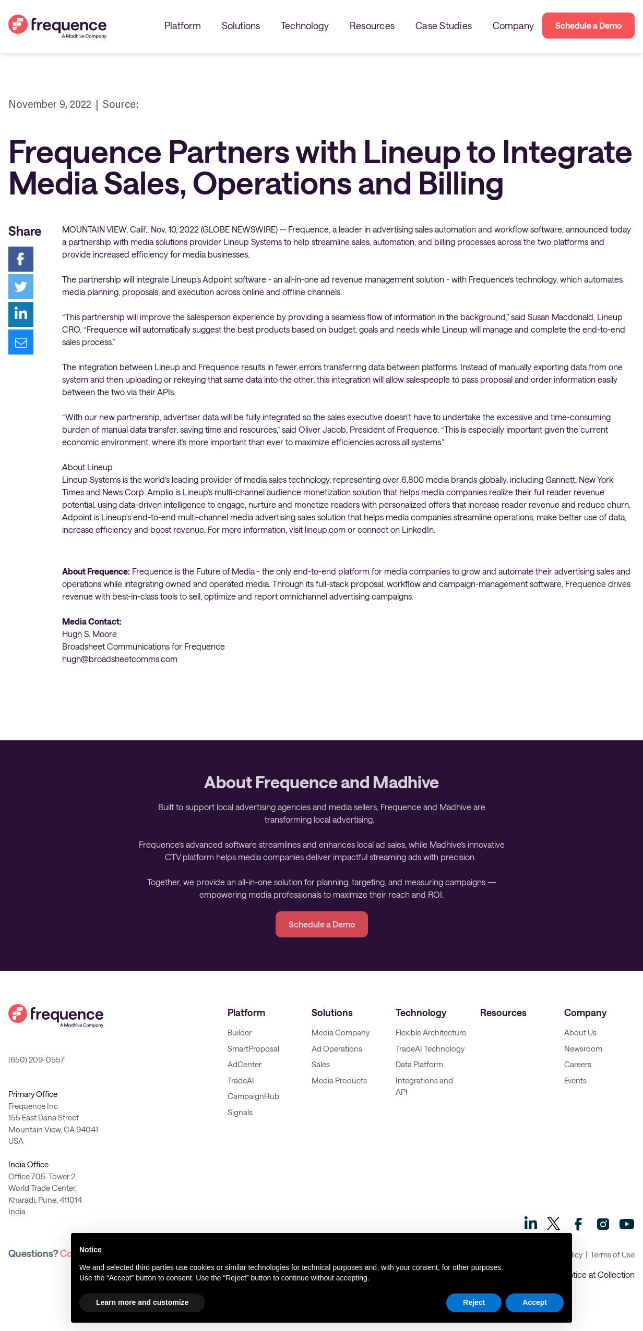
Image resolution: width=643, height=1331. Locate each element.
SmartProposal (253, 1048)
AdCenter (244, 1064)
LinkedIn (418, 529)
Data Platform (419, 1064)
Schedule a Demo (588, 25)
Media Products (339, 1080)
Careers (577, 1064)
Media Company (341, 1032)
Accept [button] (534, 1302)
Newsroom (583, 1048)
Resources (372, 25)
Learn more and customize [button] (142, 1302)
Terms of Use (612, 1254)
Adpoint (77, 517)
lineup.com (325, 529)
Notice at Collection (599, 1274)
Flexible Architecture (431, 1032)
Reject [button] (474, 1302)
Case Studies (443, 25)
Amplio (160, 492)
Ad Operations (337, 1048)
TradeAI (241, 1080)
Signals (240, 1112)
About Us (580, 1032)
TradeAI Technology (430, 1048)
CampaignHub (253, 1096)
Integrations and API (424, 1086)
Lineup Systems (252, 242)
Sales (321, 1064)
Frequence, (309, 229)
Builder (240, 1032)
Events (575, 1080)
